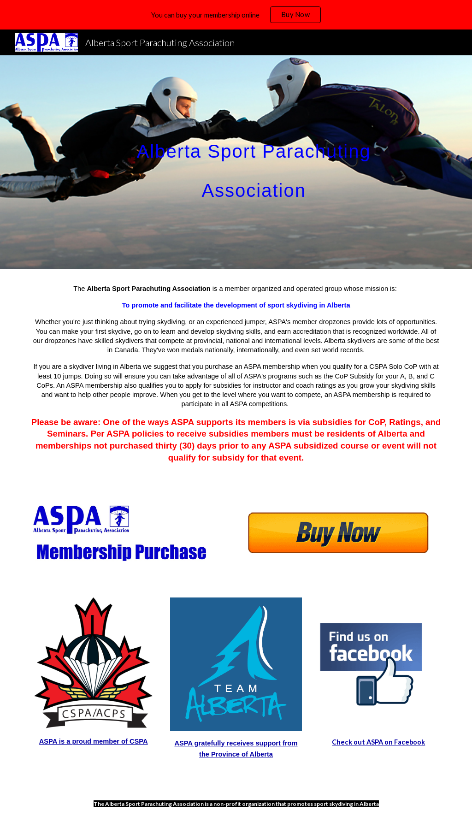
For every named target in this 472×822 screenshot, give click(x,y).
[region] (236, 15)
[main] (254, 162)
